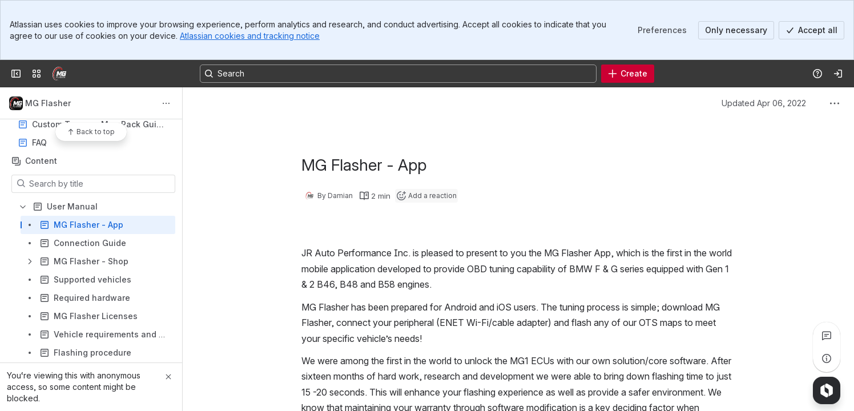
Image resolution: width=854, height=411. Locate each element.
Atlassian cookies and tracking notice (250, 36)
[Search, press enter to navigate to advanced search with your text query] (398, 74)
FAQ (94, 143)
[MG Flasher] (59, 74)
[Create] (627, 74)
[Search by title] (100, 184)
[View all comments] (826, 336)
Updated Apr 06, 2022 (764, 103)
